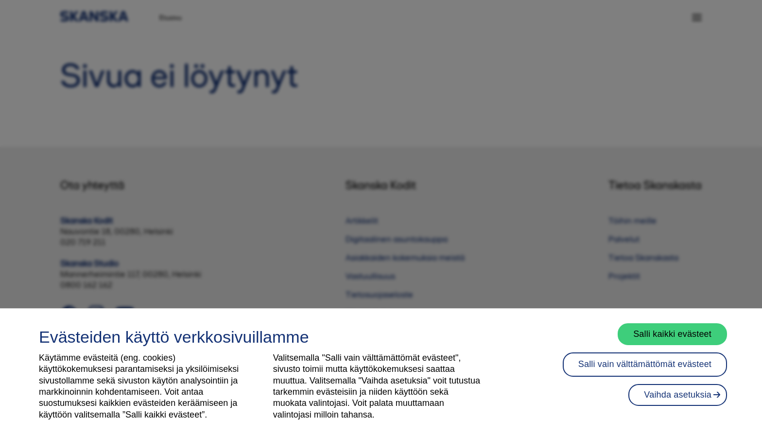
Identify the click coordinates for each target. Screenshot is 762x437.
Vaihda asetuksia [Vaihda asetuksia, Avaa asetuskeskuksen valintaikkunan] (677, 403)
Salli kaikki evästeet (672, 342)
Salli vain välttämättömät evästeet (644, 373)
